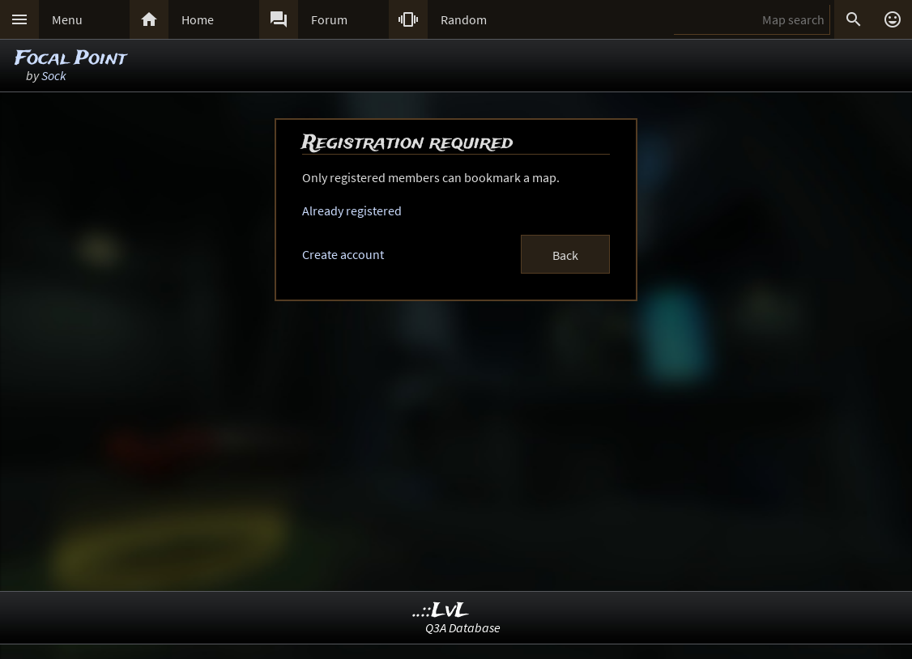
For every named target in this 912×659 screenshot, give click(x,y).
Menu (67, 19)
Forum (329, 19)
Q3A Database (463, 627)
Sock (53, 75)
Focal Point (70, 59)
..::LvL (441, 611)
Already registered (352, 210)
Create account (343, 254)
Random (464, 19)
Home (197, 19)
